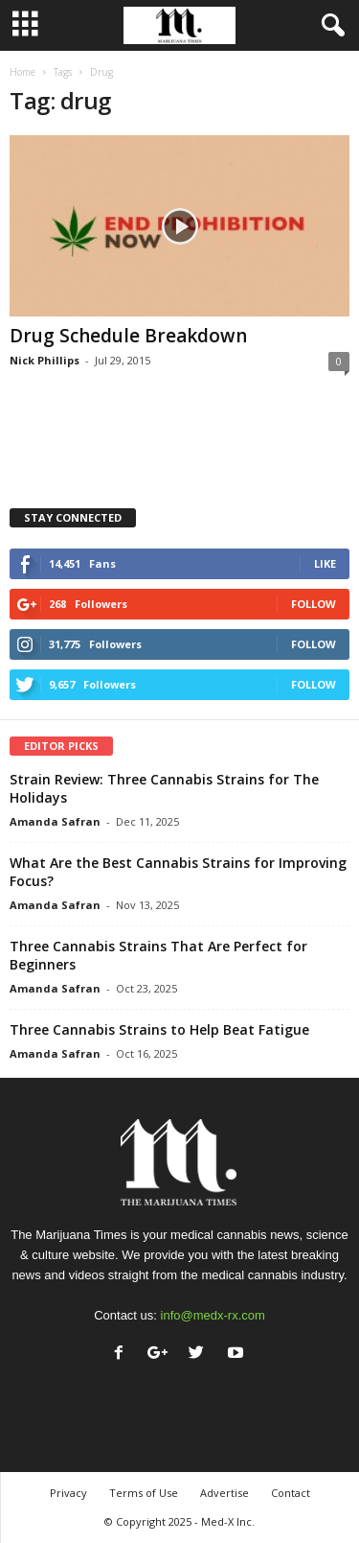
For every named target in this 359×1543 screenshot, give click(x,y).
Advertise (224, 1492)
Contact (290, 1492)
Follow (313, 603)
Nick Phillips (44, 360)
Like (325, 563)
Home (22, 72)
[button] (329, 26)
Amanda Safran (55, 821)
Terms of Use (143, 1492)
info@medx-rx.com (213, 1315)
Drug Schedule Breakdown (128, 335)
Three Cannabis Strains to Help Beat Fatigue (159, 1029)
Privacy (68, 1492)
